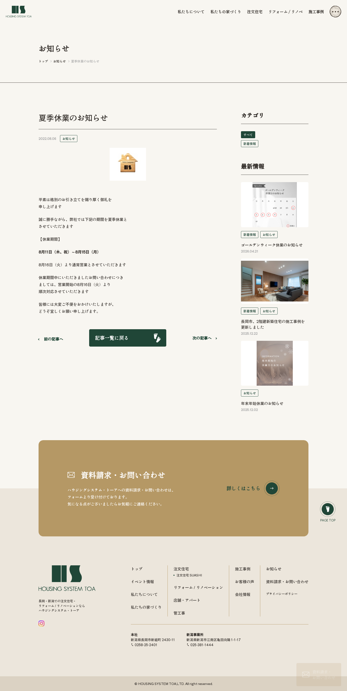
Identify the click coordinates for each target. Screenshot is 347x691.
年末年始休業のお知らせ (262, 403)
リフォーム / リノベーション (198, 587)
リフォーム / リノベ (285, 11)
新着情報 (249, 143)
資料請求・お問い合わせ (287, 581)
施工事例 (316, 11)
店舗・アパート (187, 600)
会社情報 (242, 594)
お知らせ (68, 138)
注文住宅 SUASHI (189, 575)
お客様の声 (244, 581)
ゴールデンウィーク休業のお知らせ (272, 245)
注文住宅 (254, 11)
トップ (136, 569)
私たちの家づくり (225, 11)
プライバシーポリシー (281, 593)
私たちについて (191, 11)
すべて (248, 134)
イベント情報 (142, 581)
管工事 (179, 613)
